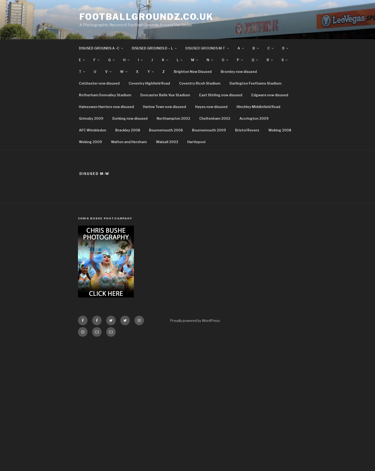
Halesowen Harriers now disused (106, 107)
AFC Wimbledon (92, 130)
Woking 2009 (90, 142)
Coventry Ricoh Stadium (200, 83)
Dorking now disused (130, 118)
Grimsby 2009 (91, 118)
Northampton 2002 (173, 118)
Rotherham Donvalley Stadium (105, 95)
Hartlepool (196, 142)
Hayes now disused (211, 107)
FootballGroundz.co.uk (146, 16)
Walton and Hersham (129, 142)
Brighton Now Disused (193, 72)
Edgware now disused (269, 95)
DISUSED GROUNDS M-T (207, 48)
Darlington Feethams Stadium (255, 83)
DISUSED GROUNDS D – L (154, 48)
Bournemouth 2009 (209, 130)
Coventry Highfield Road (149, 83)
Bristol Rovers (247, 130)
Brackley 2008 (127, 130)
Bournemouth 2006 (166, 130)
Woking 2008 (279, 130)
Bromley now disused (239, 72)
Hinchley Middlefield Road (258, 107)
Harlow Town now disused (164, 107)
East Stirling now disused (220, 95)
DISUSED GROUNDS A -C (101, 48)
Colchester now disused (99, 83)
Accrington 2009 (254, 118)
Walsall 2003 (167, 142)
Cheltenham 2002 (214, 118)
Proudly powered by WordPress (195, 321)
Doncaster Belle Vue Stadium (165, 95)
